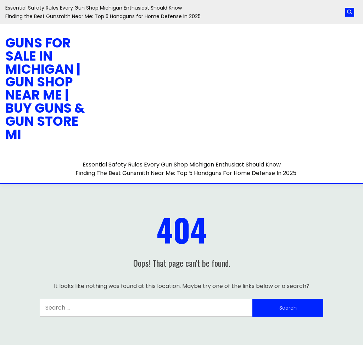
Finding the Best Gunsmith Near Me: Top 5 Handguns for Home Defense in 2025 (103, 16)
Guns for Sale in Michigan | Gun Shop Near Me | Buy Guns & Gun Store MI (45, 88)
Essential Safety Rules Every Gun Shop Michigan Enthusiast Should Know (93, 7)
